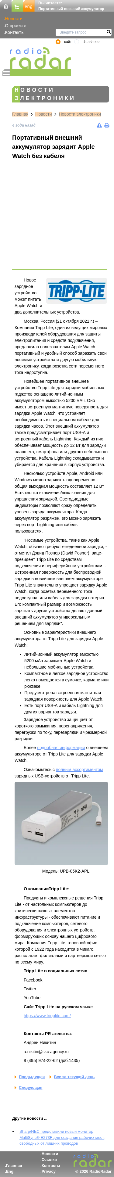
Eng (10, 1171)
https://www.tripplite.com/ (47, 1015)
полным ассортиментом (79, 769)
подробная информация (61, 747)
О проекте (15, 25)
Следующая (30, 1087)
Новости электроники (80, 114)
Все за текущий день (74, 1077)
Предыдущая (32, 1077)
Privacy (49, 1171)
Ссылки (49, 1159)
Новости (13, 18)
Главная (20, 114)
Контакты (15, 32)
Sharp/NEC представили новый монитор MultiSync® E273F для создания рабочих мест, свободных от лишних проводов (62, 1137)
